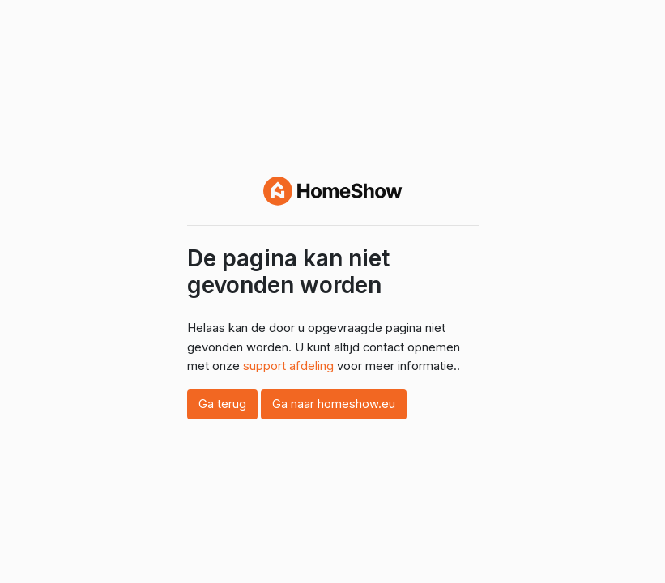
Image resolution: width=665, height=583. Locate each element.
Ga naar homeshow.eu (333, 404)
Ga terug (222, 404)
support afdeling (288, 366)
